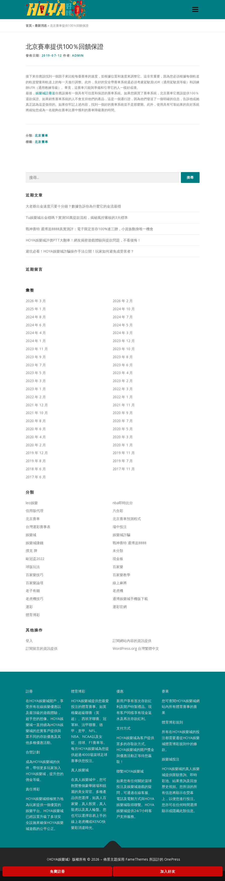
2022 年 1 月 (123, 396)
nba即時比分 (123, 502)
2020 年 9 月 (123, 412)
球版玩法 (33, 566)
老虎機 (118, 590)
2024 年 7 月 (123, 316)
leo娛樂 (32, 502)
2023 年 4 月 (123, 372)
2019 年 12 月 (37, 452)
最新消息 (41, 25)
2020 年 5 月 (123, 428)
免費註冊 (57, 871)
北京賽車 (41, 135)
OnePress (172, 859)
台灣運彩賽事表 (38, 526)
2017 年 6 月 (36, 476)
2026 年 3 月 (36, 300)
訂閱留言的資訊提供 (41, 648)
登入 (29, 640)
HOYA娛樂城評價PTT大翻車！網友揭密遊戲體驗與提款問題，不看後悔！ (83, 240)
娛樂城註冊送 (45, 93)
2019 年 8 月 (36, 460)
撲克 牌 (31, 550)
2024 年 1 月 (36, 340)
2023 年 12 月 (124, 340)
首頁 (29, 25)
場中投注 (120, 526)
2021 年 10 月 (37, 412)
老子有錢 (33, 590)
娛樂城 (31, 534)
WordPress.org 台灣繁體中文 (136, 648)
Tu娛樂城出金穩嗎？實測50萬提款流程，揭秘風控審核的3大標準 (77, 217)
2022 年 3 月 (123, 388)
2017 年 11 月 (124, 468)
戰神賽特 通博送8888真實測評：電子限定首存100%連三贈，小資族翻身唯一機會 (89, 228)
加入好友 (167, 871)
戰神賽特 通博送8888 (129, 542)
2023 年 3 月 (36, 380)
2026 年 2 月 (123, 300)
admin (78, 55)
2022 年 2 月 (36, 396)
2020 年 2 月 (36, 445)
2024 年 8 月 (36, 316)
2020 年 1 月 (123, 445)
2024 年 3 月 (123, 332)
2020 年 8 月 (36, 420)
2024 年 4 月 (36, 332)
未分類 (118, 550)
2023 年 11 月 (37, 348)
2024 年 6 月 (36, 325)
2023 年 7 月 (36, 365)
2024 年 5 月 (123, 325)
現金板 (118, 558)
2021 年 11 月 (124, 405)
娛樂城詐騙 (121, 534)
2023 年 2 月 (123, 380)
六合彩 (118, 510)
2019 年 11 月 (124, 452)
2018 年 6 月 (36, 468)
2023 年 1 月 (36, 388)
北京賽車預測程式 (127, 518)
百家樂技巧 (34, 574)
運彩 (29, 606)
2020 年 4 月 (36, 436)
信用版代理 (34, 510)
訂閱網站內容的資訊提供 (132, 640)
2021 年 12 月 (37, 405)
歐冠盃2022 (35, 558)
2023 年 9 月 (36, 356)
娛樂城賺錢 (34, 542)
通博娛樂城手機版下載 (130, 598)
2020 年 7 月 (123, 420)
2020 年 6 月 (36, 428)
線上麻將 (120, 582)
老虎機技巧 (34, 598)
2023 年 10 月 (124, 348)
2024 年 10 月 (124, 308)
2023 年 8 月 (123, 356)
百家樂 (118, 566)
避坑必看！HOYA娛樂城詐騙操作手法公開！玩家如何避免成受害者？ (80, 251)
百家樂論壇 (34, 582)
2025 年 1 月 (36, 308)
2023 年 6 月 (123, 365)
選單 (194, 9)
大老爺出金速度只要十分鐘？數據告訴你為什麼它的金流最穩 (73, 206)
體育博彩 (33, 614)
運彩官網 (120, 606)
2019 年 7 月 (123, 460)
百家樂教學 (121, 574)
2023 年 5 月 (36, 372)
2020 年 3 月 (123, 436)
